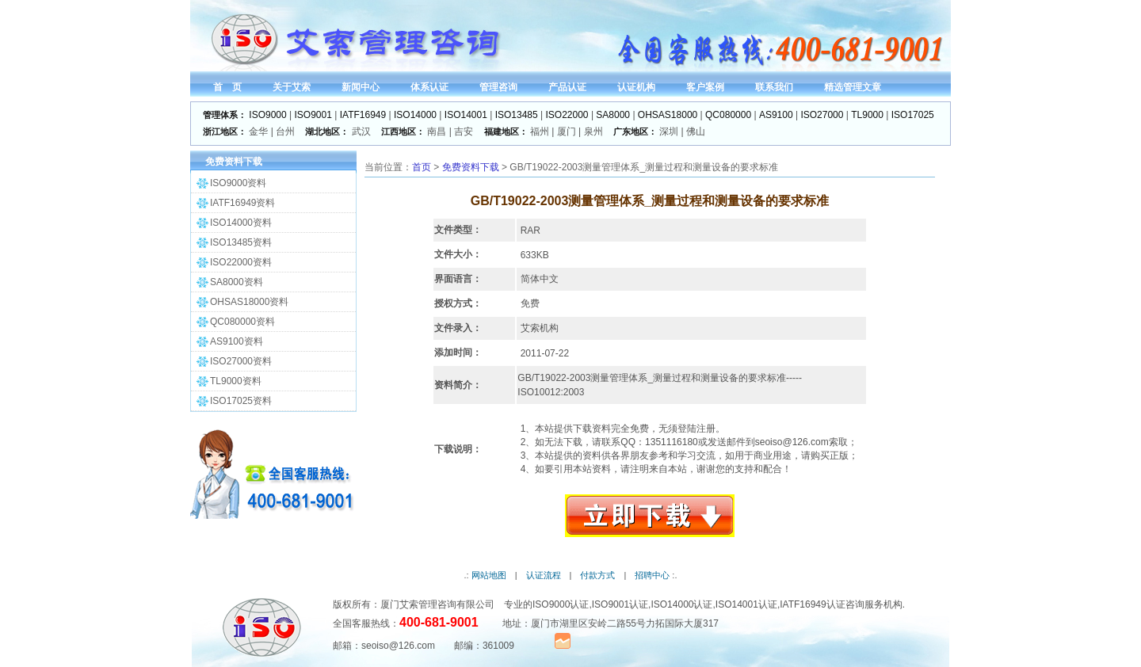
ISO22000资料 (241, 262)
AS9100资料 (236, 341)
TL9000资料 (235, 381)
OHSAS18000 (667, 114)
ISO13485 (516, 114)
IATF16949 (363, 114)
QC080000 (728, 114)
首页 (421, 167)
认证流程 (543, 575)
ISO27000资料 (241, 361)
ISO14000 (415, 114)
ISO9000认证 (560, 604)
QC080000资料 (242, 321)
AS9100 (776, 114)
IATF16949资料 (242, 202)
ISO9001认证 (620, 604)
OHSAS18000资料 (249, 301)
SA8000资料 (236, 282)
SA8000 (613, 114)
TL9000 (867, 114)
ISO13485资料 (241, 242)
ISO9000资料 (238, 183)
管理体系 (628, 377)
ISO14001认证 (746, 604)
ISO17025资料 (241, 400)
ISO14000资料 (241, 222)
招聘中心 (652, 575)
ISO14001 (466, 114)
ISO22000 (567, 114)
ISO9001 (313, 114)
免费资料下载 (470, 167)
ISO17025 (912, 114)
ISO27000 (821, 114)
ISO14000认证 (681, 604)
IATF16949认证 (812, 604)
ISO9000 (267, 114)
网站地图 (488, 575)
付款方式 (597, 575)
